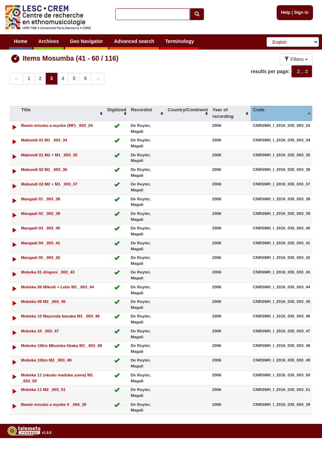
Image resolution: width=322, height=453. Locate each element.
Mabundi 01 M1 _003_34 (44, 140)
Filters (296, 59)
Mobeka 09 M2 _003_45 (43, 301)
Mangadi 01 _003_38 (40, 199)
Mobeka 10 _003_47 (40, 331)
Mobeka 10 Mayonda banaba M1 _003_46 (60, 316)
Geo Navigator (86, 41)
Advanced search (134, 41)
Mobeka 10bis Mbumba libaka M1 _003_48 (61, 345)
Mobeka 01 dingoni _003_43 (48, 272)
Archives (48, 41)
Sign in (301, 12)
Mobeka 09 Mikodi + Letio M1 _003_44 (57, 287)
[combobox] (301, 71)
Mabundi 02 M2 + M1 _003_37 (49, 184)
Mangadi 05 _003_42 (40, 257)
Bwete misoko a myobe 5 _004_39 (54, 404)
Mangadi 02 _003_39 (40, 213)
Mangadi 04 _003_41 (40, 243)
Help (285, 12)
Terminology (179, 41)
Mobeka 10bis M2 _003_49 (46, 360)
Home (20, 41)
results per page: (270, 71)
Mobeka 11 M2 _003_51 (43, 389)
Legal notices (305, 450)
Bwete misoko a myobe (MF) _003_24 (57, 125)
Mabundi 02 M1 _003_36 (44, 169)
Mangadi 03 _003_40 (40, 228)
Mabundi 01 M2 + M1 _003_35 (49, 155)
